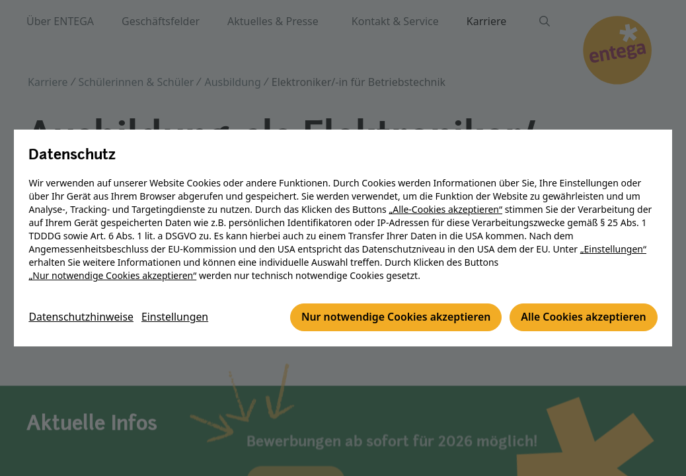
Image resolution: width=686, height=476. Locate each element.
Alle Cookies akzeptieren (582, 318)
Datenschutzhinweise (82, 318)
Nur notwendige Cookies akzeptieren (392, 318)
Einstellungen (177, 318)
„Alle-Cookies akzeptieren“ (447, 210)
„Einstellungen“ (614, 249)
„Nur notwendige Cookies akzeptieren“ (114, 276)
